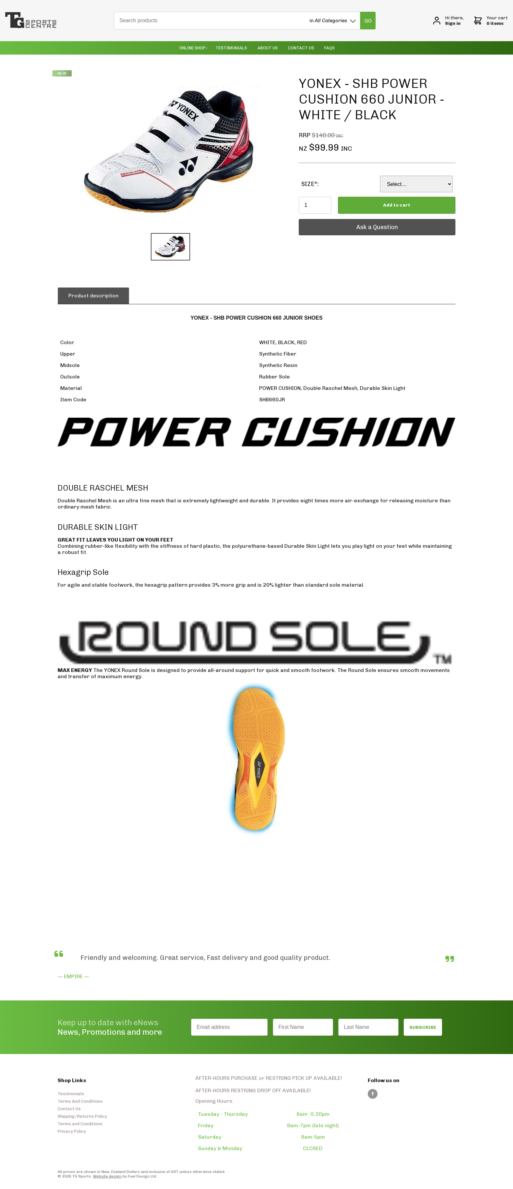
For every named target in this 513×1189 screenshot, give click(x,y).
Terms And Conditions (80, 1101)
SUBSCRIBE (422, 1027)
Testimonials (231, 47)
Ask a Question (319, 222)
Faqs (329, 47)
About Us (267, 47)
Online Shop (192, 47)
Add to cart (396, 205)
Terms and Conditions (80, 1123)
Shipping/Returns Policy (82, 1116)
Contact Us (301, 47)
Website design (107, 1176)
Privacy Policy (72, 1131)
